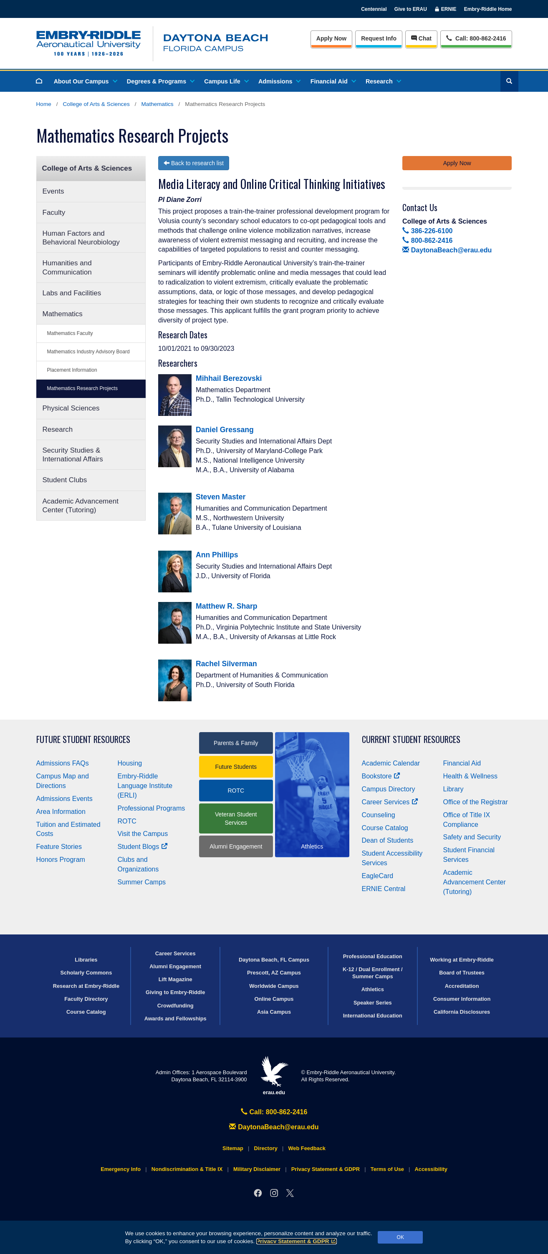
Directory (266, 1148)
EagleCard (378, 875)
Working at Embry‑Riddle (462, 960)
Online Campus (274, 999)
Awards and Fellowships (175, 1018)
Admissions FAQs (62, 763)
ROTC (127, 821)
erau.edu (274, 1075)
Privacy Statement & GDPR (296, 1241)
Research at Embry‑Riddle (86, 986)
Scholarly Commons (86, 972)
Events (53, 191)
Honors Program (60, 859)
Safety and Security (472, 837)
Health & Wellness (470, 776)
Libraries (86, 960)
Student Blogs (143, 846)
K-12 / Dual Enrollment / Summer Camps (373, 973)
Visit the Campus (143, 833)
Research (383, 81)
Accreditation (462, 986)
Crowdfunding (175, 1005)
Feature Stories (59, 846)
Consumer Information (461, 999)
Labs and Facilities (72, 293)
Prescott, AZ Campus (274, 972)
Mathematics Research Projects (82, 388)
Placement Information (72, 370)
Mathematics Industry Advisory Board (88, 352)
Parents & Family (236, 743)
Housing (130, 763)
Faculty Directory (86, 999)
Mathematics (157, 104)
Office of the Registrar (475, 802)
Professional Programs (151, 808)
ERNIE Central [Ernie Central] (384, 888)
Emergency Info (121, 1169)
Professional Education (372, 956)
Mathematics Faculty (70, 333)
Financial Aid (333, 81)
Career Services (390, 802)
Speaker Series (373, 1003)
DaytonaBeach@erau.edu (447, 250)
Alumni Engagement (236, 846)
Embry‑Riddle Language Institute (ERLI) (145, 786)
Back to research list (194, 163)
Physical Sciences (71, 408)
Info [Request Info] (378, 38)
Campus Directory (388, 789)
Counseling (378, 814)
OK (400, 1237)
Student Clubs (65, 480)
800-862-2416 (427, 240)
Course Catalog (385, 827)
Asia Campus (274, 1012)
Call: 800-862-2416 (274, 1112)
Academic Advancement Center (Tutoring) (81, 505)
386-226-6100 (427, 230)
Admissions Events (64, 798)
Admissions (279, 81)
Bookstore (381, 776)
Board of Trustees (462, 972)
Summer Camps (142, 882)
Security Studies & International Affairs (73, 454)
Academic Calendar (391, 763)
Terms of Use (387, 1169)
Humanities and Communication (67, 267)
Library (453, 789)
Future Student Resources (83, 739)
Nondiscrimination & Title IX (187, 1169)
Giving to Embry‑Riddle (175, 992)
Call (476, 38)
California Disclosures (462, 1012)
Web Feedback (307, 1148)
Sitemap (232, 1148)
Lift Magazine (175, 979)
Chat (421, 38)
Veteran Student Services (236, 818)
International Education (372, 1015)
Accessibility (431, 1169)
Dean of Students (388, 840)
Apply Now (331, 38)
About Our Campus (85, 81)
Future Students (236, 766)
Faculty (54, 213)
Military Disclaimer (256, 1169)
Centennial (373, 9)
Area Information (61, 811)
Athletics (372, 989)
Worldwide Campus (274, 986)
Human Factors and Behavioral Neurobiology (81, 237)
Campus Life (225, 81)
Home (43, 104)
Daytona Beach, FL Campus (274, 960)
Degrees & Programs (160, 81)
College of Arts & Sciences (96, 104)
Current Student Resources (411, 739)
